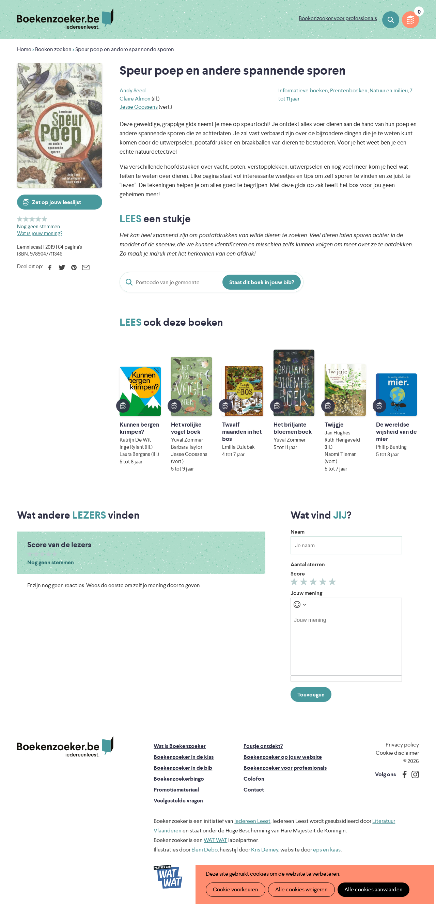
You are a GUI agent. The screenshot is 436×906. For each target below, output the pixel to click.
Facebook (50, 267)
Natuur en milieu (389, 90)
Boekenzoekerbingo (179, 778)
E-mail (86, 267)
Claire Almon (135, 98)
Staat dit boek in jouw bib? (261, 282)
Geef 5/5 (44, 218)
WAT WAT (215, 840)
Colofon (254, 778)
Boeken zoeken (390, 19)
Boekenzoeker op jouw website (283, 757)
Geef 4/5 (38, 218)
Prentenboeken (349, 90)
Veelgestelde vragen (178, 800)
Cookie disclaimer (397, 752)
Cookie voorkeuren (235, 889)
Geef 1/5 (20, 218)
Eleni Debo (204, 849)
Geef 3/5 (32, 218)
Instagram (413, 774)
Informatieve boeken (303, 90)
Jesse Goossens (139, 106)
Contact (254, 789)
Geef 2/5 (26, 218)
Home (24, 49)
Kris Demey (264, 849)
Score (298, 573)
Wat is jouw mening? (39, 233)
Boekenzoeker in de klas (184, 757)
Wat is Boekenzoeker (180, 746)
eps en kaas (327, 849)
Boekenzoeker (65, 19)
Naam (298, 531)
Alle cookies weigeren (301, 889)
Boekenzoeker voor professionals (338, 18)
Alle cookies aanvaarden (373, 889)
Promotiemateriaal (176, 789)
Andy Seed (133, 90)
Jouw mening (306, 593)
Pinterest (74, 267)
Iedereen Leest (252, 821)
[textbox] (346, 643)
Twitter (62, 267)
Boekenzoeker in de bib (183, 767)
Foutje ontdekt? (263, 746)
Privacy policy (402, 744)
